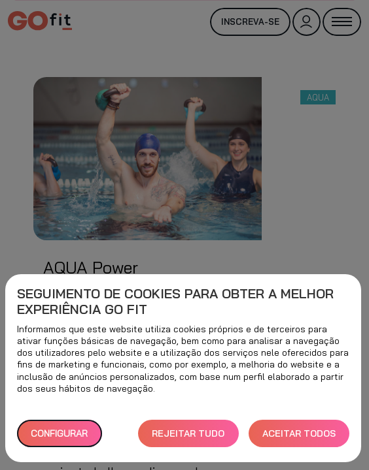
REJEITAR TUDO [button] (188, 433)
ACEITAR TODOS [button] (299, 433)
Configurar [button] (59, 433)
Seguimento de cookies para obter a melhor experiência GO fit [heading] (175, 301)
